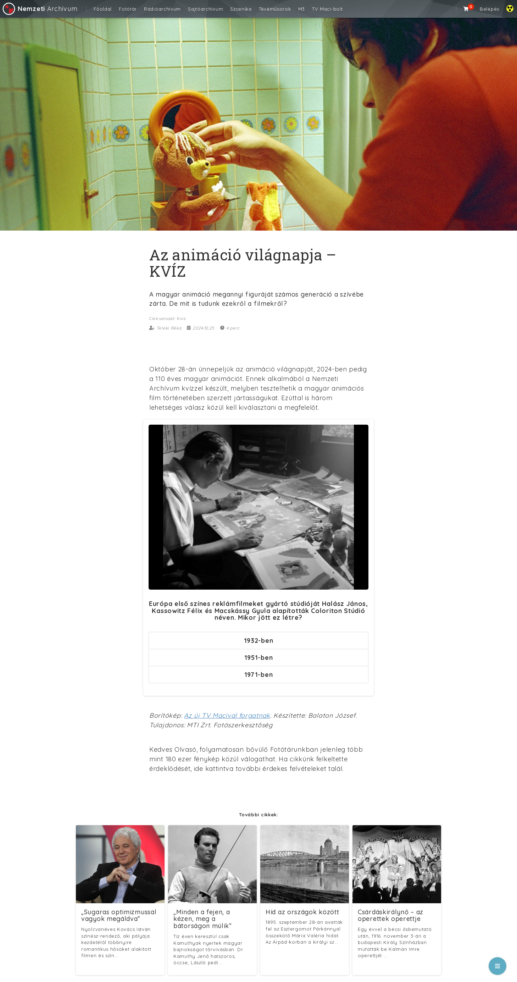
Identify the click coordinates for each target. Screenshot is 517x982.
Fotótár (128, 9)
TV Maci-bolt (327, 9)
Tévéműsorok (275, 9)
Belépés (489, 9)
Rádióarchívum (162, 9)
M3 (301, 9)
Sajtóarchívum (205, 9)
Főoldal (103, 9)
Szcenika (241, 9)
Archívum (39, 8)
